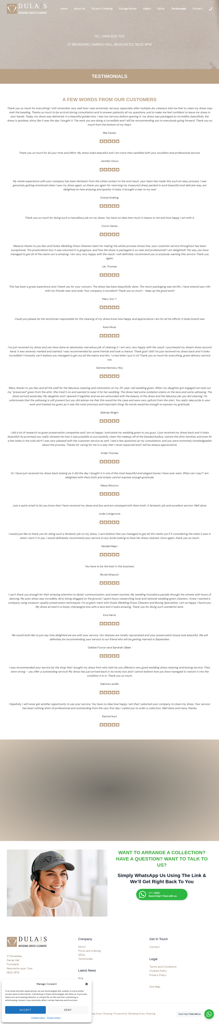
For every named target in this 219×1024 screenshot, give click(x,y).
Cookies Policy (158, 971)
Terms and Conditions (163, 967)
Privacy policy (54, 1017)
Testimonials (180, 8)
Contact (198, 8)
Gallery (151, 8)
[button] (86, 984)
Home (73, 8)
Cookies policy (38, 1017)
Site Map (154, 986)
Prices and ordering (89, 951)
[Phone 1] (210, 8)
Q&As (164, 8)
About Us (87, 8)
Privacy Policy (157, 975)
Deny (68, 1010)
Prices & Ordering (109, 8)
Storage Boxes (133, 8)
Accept (25, 1010)
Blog (80, 978)
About (82, 947)
